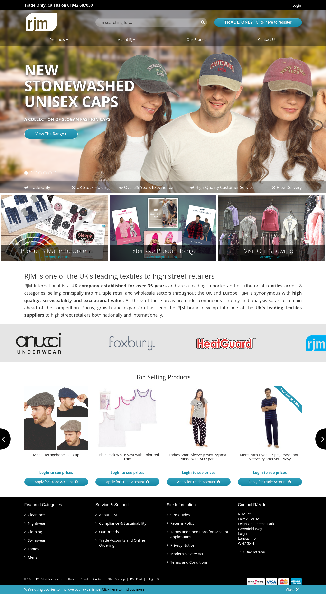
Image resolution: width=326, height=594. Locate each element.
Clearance (36, 514)
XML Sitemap (116, 579)
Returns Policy (182, 523)
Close (292, 589)
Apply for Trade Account (56, 481)
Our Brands (196, 39)
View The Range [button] (51, 134)
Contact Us (267, 39)
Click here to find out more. (123, 589)
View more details (54, 257)
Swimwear (37, 540)
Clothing (35, 531)
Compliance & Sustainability (122, 523)
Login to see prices (56, 472)
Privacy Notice (182, 545)
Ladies (33, 548)
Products (59, 39)
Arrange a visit (271, 257)
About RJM (127, 39)
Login (296, 5)
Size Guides (180, 514)
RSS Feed (136, 579)
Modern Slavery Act (186, 553)
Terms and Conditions (189, 562)
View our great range (163, 257)
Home (71, 579)
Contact (97, 579)
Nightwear (37, 523)
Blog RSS (153, 579)
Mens (32, 557)
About (84, 579)
